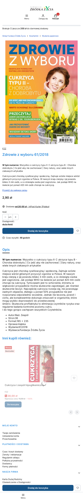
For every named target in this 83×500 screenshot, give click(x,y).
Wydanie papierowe (50, 36)
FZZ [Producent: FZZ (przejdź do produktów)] (4, 148)
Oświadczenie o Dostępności (16, 482)
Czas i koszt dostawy (12, 451)
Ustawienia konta (10, 436)
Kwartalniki (33, 36)
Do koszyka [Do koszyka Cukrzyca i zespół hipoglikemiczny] (13, 404)
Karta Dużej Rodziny (12, 479)
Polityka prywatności (12, 460)
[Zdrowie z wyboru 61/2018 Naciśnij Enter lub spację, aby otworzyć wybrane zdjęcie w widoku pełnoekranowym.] (41, 92)
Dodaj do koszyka (38, 230)
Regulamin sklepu (10, 457)
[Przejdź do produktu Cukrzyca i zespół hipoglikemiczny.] (41, 363)
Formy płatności (10, 466)
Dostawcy (7, 463)
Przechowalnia (9, 439)
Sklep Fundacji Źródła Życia (14, 36)
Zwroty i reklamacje (11, 454)
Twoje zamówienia (11, 433)
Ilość (4, 212)
